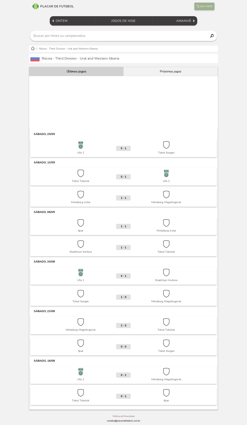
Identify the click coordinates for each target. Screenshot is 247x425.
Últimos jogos (76, 71)
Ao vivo (204, 6)
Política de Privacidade (123, 416)
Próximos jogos (170, 71)
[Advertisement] (123, 102)
